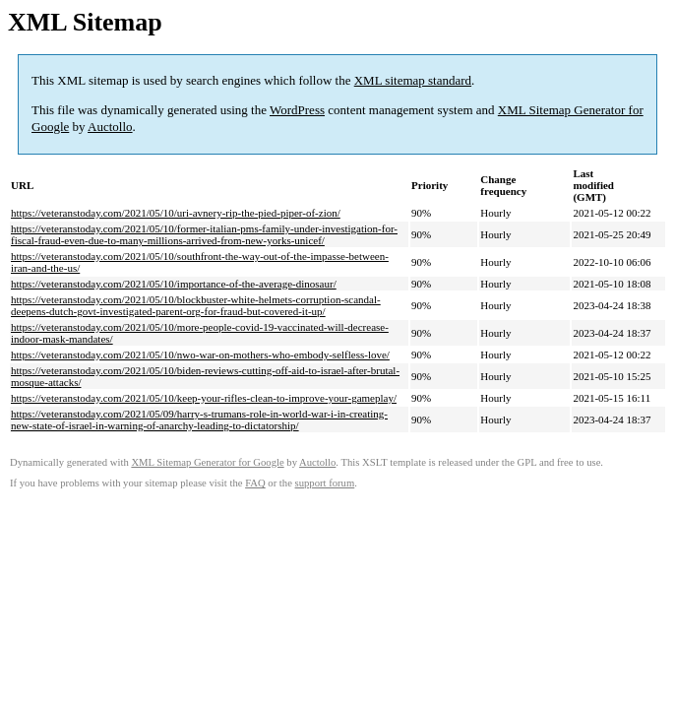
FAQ (255, 483)
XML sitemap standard (412, 80)
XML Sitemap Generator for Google (207, 462)
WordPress (297, 109)
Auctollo (110, 126)
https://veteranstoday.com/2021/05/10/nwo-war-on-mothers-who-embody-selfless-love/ (200, 354)
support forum (325, 483)
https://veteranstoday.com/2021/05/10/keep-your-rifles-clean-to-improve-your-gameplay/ (204, 398)
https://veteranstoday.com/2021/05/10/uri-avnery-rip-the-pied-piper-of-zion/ (175, 213)
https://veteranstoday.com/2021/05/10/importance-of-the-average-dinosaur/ (174, 284)
